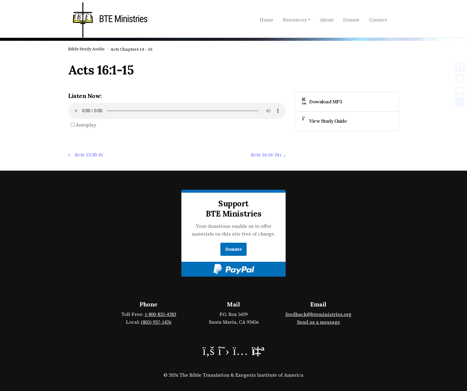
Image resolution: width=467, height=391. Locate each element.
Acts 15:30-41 (86, 154)
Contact (378, 19)
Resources (295, 19)
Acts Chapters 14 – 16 (131, 49)
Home (266, 19)
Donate (351, 19)
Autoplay (83, 124)
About (327, 19)
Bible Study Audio (86, 49)
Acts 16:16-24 (267, 154)
